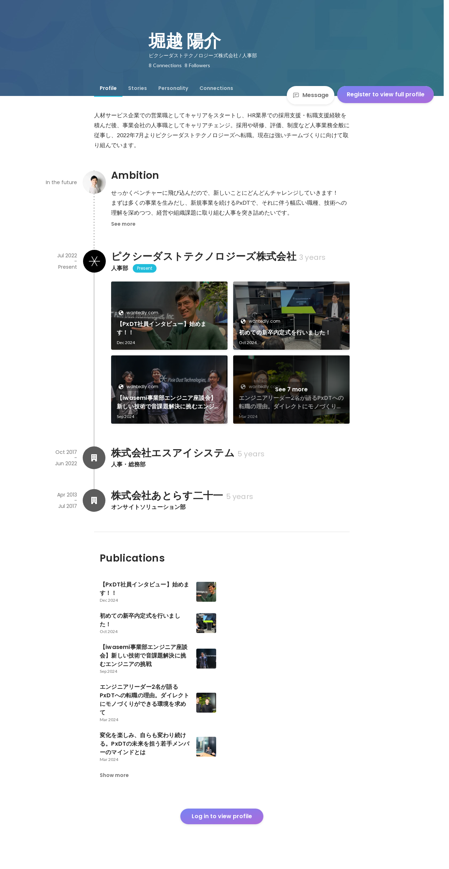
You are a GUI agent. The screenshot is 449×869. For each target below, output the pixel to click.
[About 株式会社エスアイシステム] (94, 457)
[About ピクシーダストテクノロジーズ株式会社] (94, 261)
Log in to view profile (222, 816)
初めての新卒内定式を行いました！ (285, 332)
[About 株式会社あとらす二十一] (94, 500)
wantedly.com (140, 313)
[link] (169, 315)
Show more (114, 775)
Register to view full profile (386, 94)
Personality (173, 88)
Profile (108, 88)
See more (123, 223)
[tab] (108, 88)
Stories (137, 88)
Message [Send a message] (310, 95)
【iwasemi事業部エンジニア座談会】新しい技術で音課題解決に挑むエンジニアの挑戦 (168, 402)
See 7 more (291, 389)
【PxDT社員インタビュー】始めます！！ (161, 328)
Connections (216, 88)
